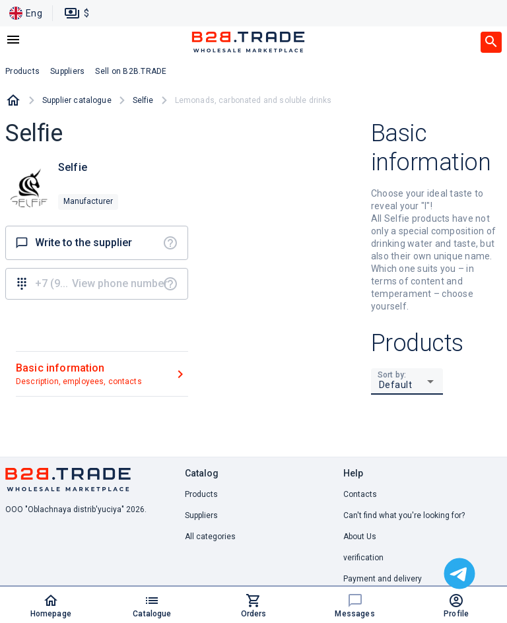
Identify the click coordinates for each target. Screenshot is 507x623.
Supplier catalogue (77, 100)
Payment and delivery (382, 578)
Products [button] (22, 71)
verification (363, 557)
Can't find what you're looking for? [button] (404, 515)
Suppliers (201, 515)
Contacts (360, 494)
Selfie (143, 100)
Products (201, 494)
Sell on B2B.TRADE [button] (130, 71)
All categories (210, 536)
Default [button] (396, 384)
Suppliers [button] (67, 71)
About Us (359, 536)
